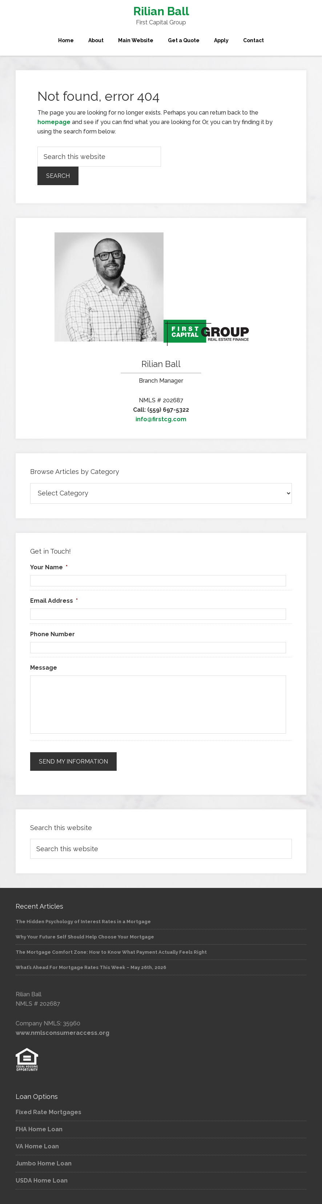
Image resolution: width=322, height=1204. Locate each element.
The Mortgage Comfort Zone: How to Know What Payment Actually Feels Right (111, 952)
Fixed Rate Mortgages (48, 1112)
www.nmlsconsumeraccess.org (62, 1032)
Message (43, 667)
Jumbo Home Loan (44, 1163)
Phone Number (52, 634)
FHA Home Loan (39, 1129)
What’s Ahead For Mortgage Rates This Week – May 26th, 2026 (91, 967)
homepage (54, 122)
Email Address (54, 600)
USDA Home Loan (42, 1180)
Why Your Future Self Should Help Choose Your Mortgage (85, 937)
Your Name (49, 567)
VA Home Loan (37, 1146)
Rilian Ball (161, 11)
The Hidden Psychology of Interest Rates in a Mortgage (83, 921)
